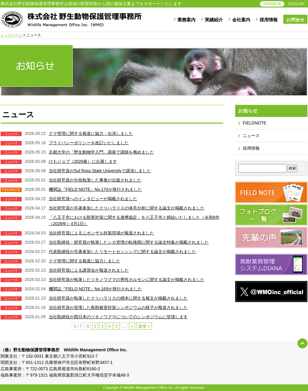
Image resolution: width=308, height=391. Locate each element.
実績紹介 (214, 19)
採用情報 (269, 19)
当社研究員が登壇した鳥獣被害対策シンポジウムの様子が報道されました (118, 307)
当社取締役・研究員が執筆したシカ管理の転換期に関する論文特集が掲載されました (129, 242)
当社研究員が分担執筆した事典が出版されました (95, 180)
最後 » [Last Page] (144, 326)
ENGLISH (296, 4)
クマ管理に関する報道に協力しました (84, 260)
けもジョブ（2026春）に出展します (83, 161)
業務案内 (186, 19)
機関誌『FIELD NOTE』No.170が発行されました (95, 189)
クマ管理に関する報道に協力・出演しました (91, 133)
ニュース (251, 135)
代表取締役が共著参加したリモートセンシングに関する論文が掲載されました (122, 251)
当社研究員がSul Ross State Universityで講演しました (100, 170)
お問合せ (295, 19)
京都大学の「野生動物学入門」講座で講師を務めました (101, 152)
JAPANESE (272, 4)
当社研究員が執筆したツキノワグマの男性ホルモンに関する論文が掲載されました (127, 279)
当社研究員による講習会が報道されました (89, 270)
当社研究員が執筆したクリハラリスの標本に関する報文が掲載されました (118, 298)
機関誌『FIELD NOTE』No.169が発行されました (95, 288)
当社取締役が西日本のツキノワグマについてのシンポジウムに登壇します (118, 316)
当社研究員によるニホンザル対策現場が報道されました (101, 233)
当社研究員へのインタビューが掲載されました (93, 198)
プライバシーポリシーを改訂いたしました (89, 142)
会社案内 (241, 19)
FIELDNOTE (254, 123)
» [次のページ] (132, 326)
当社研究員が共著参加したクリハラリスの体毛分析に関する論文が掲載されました (127, 208)
